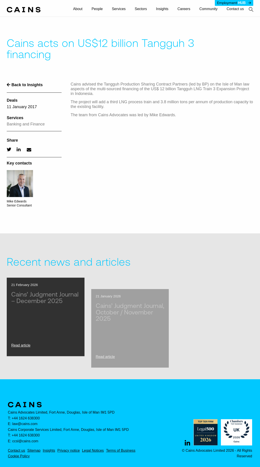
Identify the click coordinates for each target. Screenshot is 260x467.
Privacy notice (68, 450)
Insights (162, 9)
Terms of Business (121, 450)
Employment (234, 3)
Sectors (141, 9)
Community (208, 9)
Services (119, 9)
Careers (184, 9)
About (77, 9)
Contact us (235, 9)
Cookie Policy (19, 456)
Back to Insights (25, 85)
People (97, 9)
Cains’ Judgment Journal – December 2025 (44, 306)
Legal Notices (93, 450)
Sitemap (33, 450)
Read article (20, 354)
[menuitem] (80, 9)
